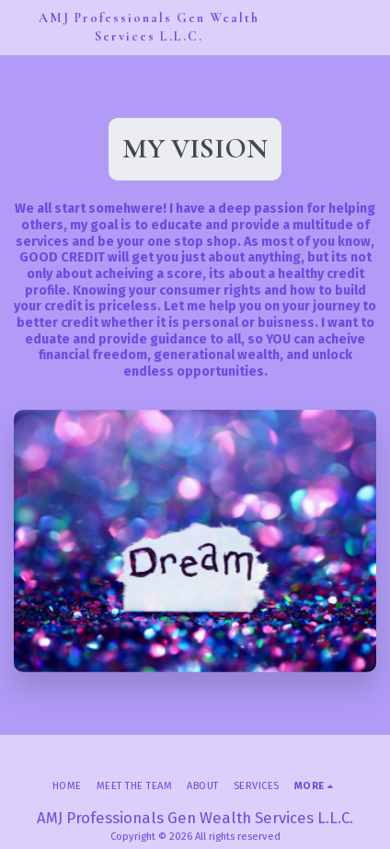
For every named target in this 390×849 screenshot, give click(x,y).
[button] (365, 27)
